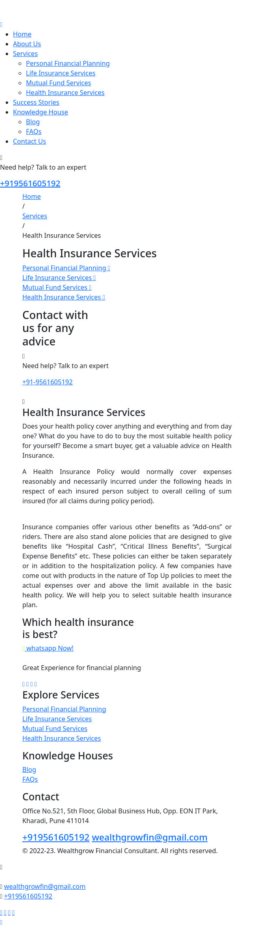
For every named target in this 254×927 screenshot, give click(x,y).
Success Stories (36, 102)
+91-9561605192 (47, 381)
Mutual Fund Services (58, 82)
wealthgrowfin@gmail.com (149, 837)
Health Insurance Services (65, 92)
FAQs (33, 131)
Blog (33, 121)
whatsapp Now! (47, 648)
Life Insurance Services (60, 73)
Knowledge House (40, 112)
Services (25, 53)
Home (22, 34)
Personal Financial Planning (68, 63)
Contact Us (29, 141)
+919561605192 (30, 183)
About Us (27, 43)
